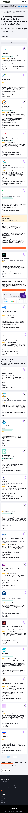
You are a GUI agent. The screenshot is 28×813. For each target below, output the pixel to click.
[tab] (7, 762)
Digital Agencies (8, 11)
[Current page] (15, 757)
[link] (23, 2)
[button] (14, 39)
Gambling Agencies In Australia (19, 11)
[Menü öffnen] (25, 2)
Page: (11, 756)
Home (2, 11)
